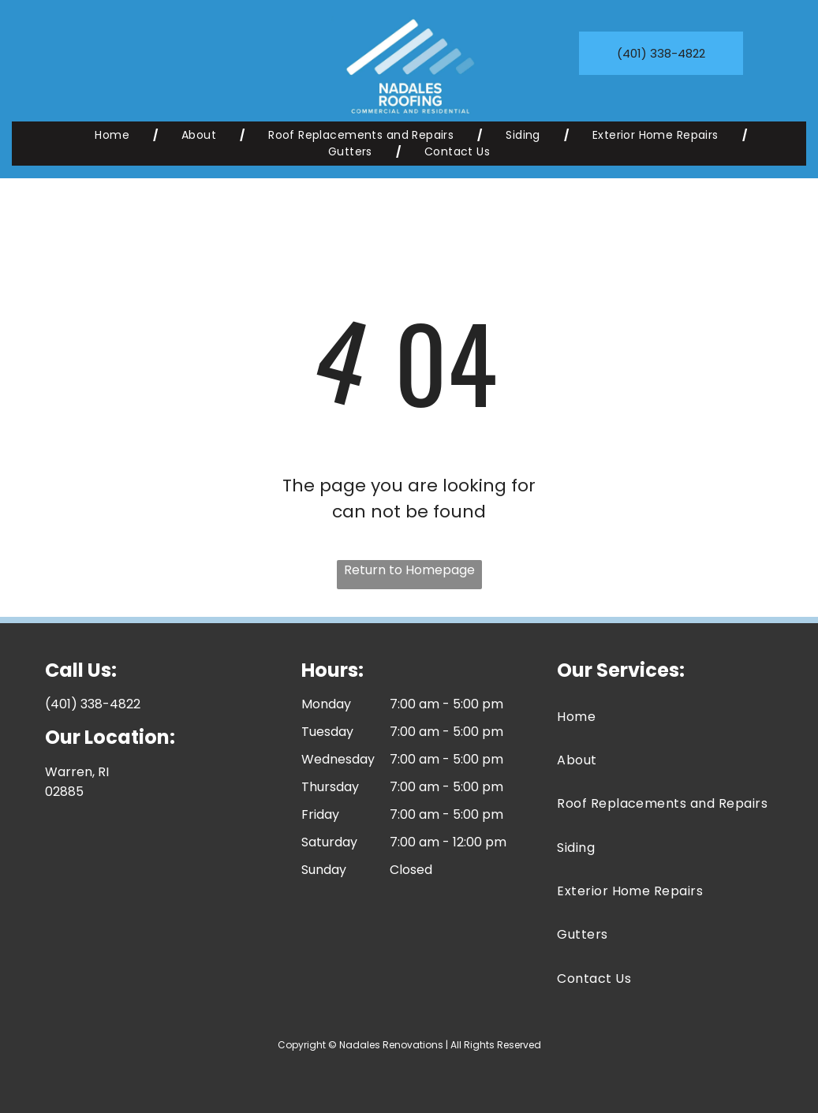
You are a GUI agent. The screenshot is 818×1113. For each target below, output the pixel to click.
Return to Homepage (409, 570)
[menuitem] (114, 135)
